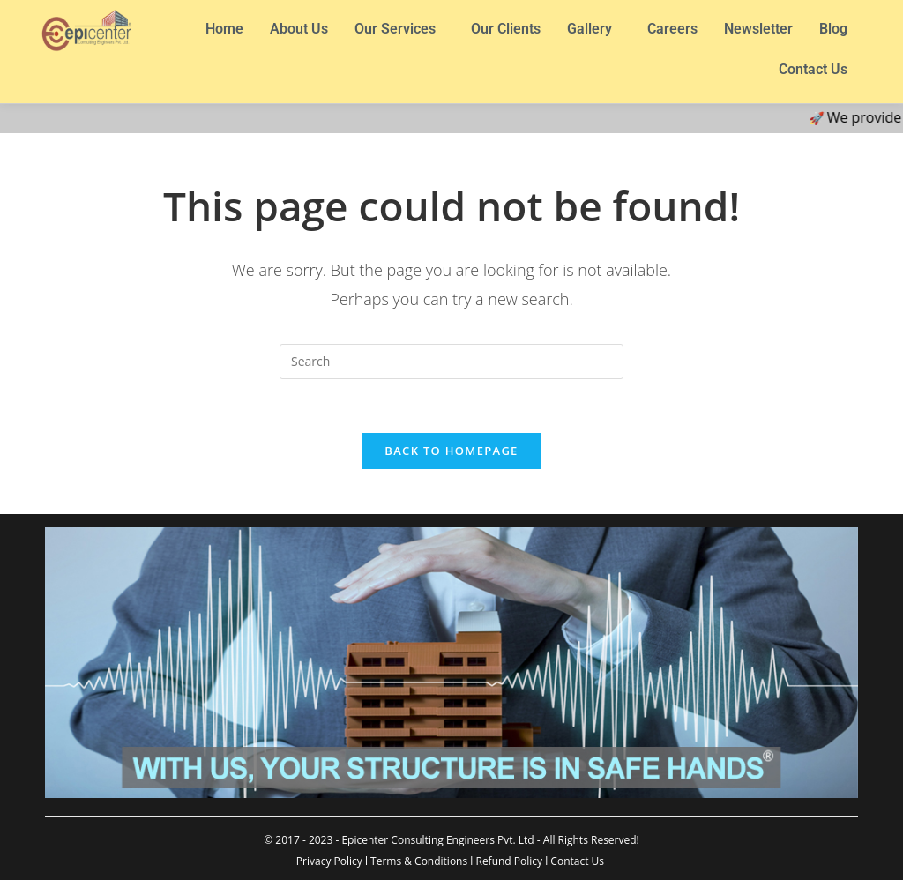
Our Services (395, 28)
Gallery (589, 28)
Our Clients (506, 28)
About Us (299, 28)
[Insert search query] (451, 361)
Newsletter (758, 28)
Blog (833, 28)
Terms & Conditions (418, 861)
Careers (672, 28)
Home (224, 28)
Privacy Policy (329, 861)
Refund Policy (508, 861)
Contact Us (813, 69)
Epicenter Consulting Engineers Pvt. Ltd (437, 839)
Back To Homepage (451, 451)
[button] (399, 29)
